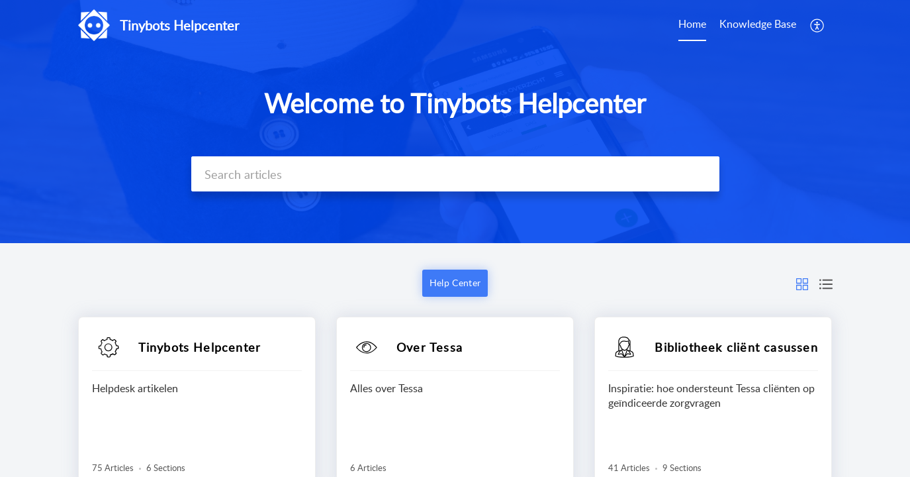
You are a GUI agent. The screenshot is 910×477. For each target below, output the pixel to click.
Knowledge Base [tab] (757, 24)
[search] (455, 173)
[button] (818, 25)
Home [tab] (692, 24)
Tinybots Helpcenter (199, 347)
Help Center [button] (455, 282)
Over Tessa (429, 347)
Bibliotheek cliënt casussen (736, 347)
